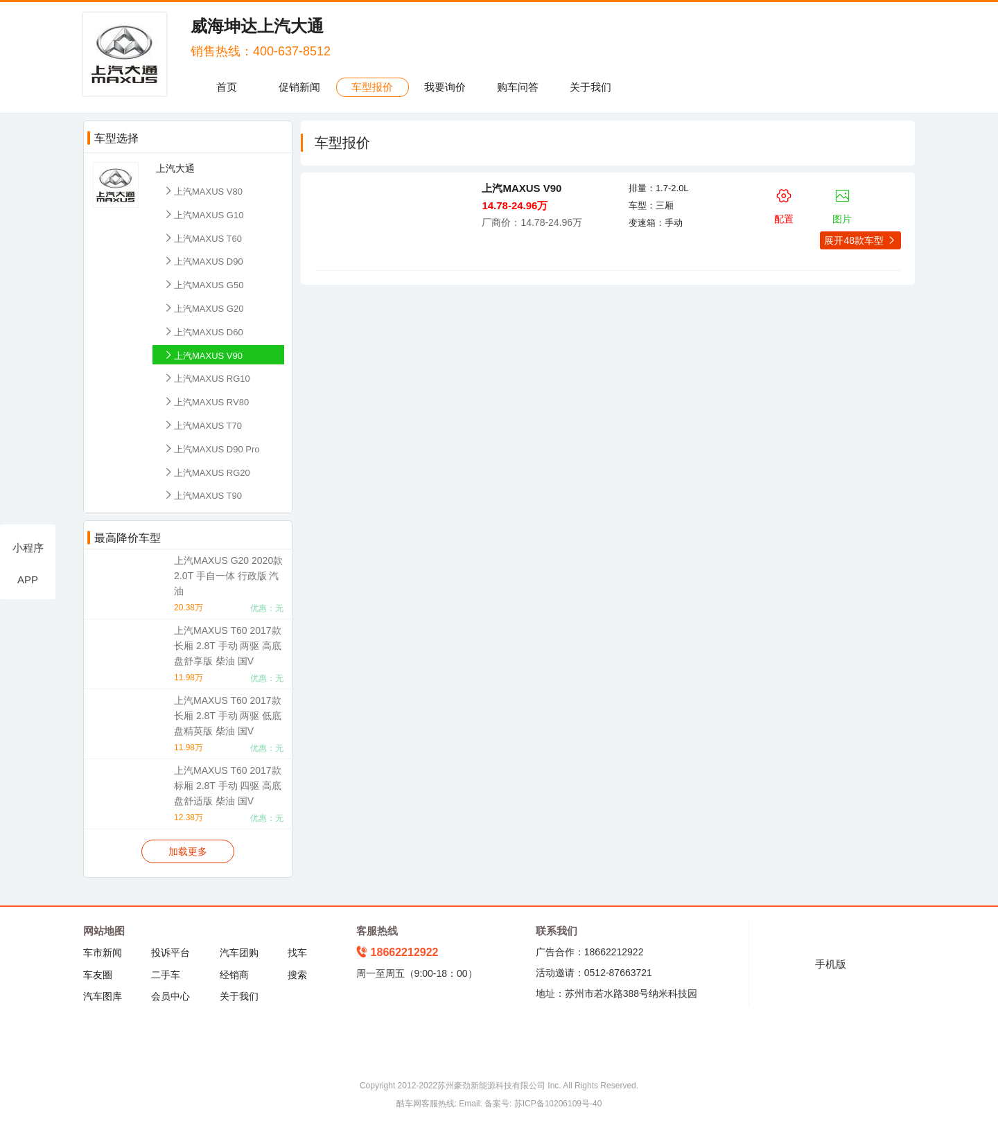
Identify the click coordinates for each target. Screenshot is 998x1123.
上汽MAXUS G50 (203, 284)
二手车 (165, 974)
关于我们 (590, 87)
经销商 (234, 974)
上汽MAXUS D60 (203, 331)
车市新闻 (102, 952)
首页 (226, 87)
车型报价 (372, 87)
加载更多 (187, 851)
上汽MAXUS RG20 (206, 472)
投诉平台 (170, 952)
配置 (783, 203)
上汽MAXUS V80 (203, 191)
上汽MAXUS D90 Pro (211, 448)
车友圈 (97, 974)
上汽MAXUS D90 (203, 261)
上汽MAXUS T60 (202, 238)
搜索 (297, 974)
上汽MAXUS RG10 (206, 378)
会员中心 (170, 996)
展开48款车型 (860, 240)
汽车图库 (102, 996)
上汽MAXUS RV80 (206, 401)
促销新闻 (299, 87)
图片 (842, 203)
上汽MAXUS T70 (202, 425)
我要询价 (445, 87)
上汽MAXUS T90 (202, 495)
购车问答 (518, 87)
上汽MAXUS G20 (203, 308)
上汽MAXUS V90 (203, 355)
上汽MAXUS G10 (203, 214)
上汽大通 (175, 168)
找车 (297, 952)
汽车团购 (239, 952)
